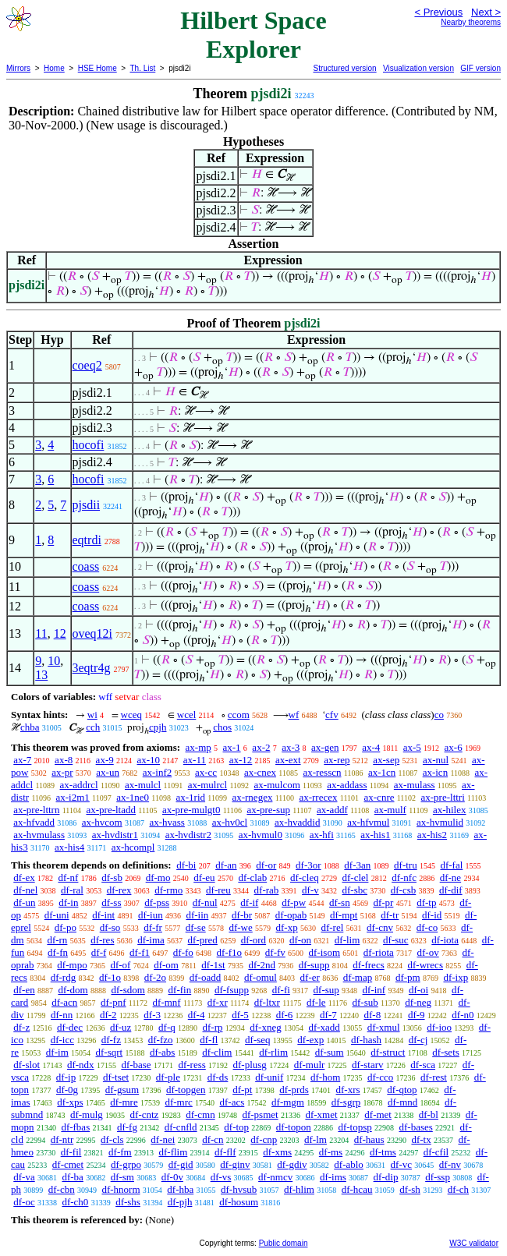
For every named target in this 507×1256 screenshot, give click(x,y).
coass (86, 566)
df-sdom (127, 990)
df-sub (365, 1002)
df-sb (111, 877)
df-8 (372, 1015)
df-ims (333, 1177)
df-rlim (273, 1052)
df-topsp (354, 1127)
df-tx (421, 1139)
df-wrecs (424, 965)
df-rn (57, 940)
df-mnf (167, 1002)
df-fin (180, 990)
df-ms (330, 1152)
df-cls (112, 1139)
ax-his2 (432, 834)
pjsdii (87, 504)
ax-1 (232, 747)
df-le (316, 1002)
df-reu (218, 890)
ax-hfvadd (34, 822)
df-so (110, 927)
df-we (240, 927)
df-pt (242, 1089)
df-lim (347, 940)
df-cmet (67, 1164)
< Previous (438, 12)
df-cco (380, 1077)
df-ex (23, 877)
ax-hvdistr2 (188, 834)
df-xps (70, 1102)
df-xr (217, 1002)
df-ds (218, 1077)
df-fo (183, 952)
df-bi (186, 865)
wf (294, 714)
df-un (24, 902)
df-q (167, 1027)
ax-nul (435, 760)
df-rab (266, 890)
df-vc (401, 1164)
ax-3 (291, 747)
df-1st (213, 965)
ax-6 (454, 747)
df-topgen (186, 1089)
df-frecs (368, 965)
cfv (332, 714)
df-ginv (235, 1164)
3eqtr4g (92, 667)
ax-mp (198, 747)
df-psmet (260, 1114)
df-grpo (126, 1164)
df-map (358, 977)
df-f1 (139, 952)
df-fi (281, 990)
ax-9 (105, 760)
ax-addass (347, 785)
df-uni (56, 915)
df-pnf (113, 1002)
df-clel (355, 877)
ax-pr (62, 772)
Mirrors (18, 68)
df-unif (269, 1077)
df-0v (172, 1177)
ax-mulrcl (208, 785)
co (439, 714)
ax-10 (148, 760)
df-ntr (62, 1139)
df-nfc (404, 877)
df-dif (451, 890)
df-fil (71, 1152)
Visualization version (418, 68)
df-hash (366, 1039)
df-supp (314, 965)
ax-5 (412, 747)
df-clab (252, 877)
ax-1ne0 (132, 797)
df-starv (367, 1064)
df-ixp (455, 977)
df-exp (310, 1039)
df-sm (122, 1177)
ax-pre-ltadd (111, 810)
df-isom (324, 952)
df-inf (374, 990)
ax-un (107, 772)
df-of (120, 965)
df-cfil (436, 1152)
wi (92, 714)
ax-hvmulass (39, 834)
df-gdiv (292, 1164)
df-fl (209, 1039)
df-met (378, 1114)
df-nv (450, 1164)
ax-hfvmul (368, 822)
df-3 (152, 1015)
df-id (431, 915)
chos (222, 727)
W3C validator (473, 1243)
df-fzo (160, 1039)
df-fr (153, 927)
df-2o (155, 977)
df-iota (445, 940)
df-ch (458, 1189)
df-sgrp (346, 1102)
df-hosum (238, 1202)
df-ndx (80, 1064)
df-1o (110, 977)
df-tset (116, 1077)
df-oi (418, 990)
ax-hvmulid (440, 822)
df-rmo (168, 890)
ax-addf (332, 810)
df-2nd (261, 965)
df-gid (180, 1164)
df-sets (445, 1052)
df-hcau (357, 1189)
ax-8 (64, 760)
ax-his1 (375, 834)
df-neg (418, 1002)
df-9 (416, 1015)
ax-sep (386, 760)
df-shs (127, 1202)
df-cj (418, 1039)
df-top (236, 1127)
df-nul (205, 902)
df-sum (329, 1052)
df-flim (172, 1152)
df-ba (72, 1177)
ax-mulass (414, 785)
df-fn (58, 952)
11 (41, 633)
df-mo (158, 877)
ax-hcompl (133, 847)
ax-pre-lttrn (36, 810)
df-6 (284, 1015)
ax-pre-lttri (443, 797)
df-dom (72, 990)
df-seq (258, 1039)
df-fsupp (231, 990)
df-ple (168, 1077)
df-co (427, 927)
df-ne (450, 877)
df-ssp (437, 1177)
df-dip (386, 1177)
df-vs (221, 1177)
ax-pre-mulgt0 (191, 810)
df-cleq (304, 877)
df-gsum (122, 1089)
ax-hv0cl (229, 822)
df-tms (383, 1152)
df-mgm (287, 1102)
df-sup (326, 990)
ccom (239, 714)
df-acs (232, 1102)
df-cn (212, 1139)
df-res (102, 940)
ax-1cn (381, 772)
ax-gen (325, 747)
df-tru (405, 865)
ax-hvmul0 (260, 834)
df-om (166, 965)
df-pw (294, 902)
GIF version (480, 68)
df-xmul (383, 1027)
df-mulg (86, 1114)
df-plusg (250, 1064)
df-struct (387, 1052)
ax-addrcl (79, 785)
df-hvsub (239, 1189)
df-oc (23, 1202)
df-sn (339, 902)
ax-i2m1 (73, 797)
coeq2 (87, 365)
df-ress (191, 1064)
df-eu (203, 877)
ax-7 (22, 760)
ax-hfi (322, 834)
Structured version (344, 68)
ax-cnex (260, 772)
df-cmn (200, 1114)
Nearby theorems (471, 22)
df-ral (72, 890)
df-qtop (402, 1089)
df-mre (123, 1102)
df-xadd (323, 1027)
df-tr (390, 915)
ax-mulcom (277, 785)
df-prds (294, 1089)
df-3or (308, 865)
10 (54, 660)
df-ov (428, 952)
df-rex (119, 890)
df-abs (163, 1052)
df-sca (422, 1064)
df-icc (62, 1039)
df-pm (407, 977)
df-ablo (348, 1164)
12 (60, 633)
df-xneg (265, 1027)
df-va (23, 1177)
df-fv (275, 952)
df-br (242, 915)
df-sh (409, 1189)
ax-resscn (322, 772)
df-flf (225, 1152)
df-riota (378, 952)
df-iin (197, 915)
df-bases (415, 1127)
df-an (225, 865)
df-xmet (321, 1114)
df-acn (64, 1002)
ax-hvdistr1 (115, 834)
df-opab (291, 915)
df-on (300, 940)
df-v (310, 890)
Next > (486, 12)
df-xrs (348, 1089)
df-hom (325, 1077)
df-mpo (72, 965)
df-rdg (63, 977)
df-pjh (180, 1202)
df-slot (26, 1064)
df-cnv (380, 927)
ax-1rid (191, 797)
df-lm (315, 1139)
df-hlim (299, 1189)
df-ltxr (267, 1002)
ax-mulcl (143, 785)
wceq (131, 714)
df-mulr (309, 1064)
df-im (57, 1052)
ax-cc (206, 772)
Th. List (143, 68)
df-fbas (75, 1127)
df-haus (369, 1139)
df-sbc (355, 890)
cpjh (157, 727)
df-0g (67, 1089)
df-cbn (61, 1189)
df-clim (217, 1052)
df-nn (62, 1015)
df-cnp (263, 1139)
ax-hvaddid (297, 822)
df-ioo (439, 1027)
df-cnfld (181, 1127)
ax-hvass (167, 822)
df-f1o (230, 952)
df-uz (120, 1027)
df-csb (404, 890)
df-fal (451, 865)
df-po (65, 927)
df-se (196, 927)
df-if (249, 902)
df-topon (293, 1127)
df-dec (70, 1027)
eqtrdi (87, 540)
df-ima (151, 940)
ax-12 (241, 760)
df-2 (108, 1015)
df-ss (111, 902)
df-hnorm (120, 1189)
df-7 (328, 1015)
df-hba (180, 1189)
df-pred (203, 940)
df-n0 (462, 1015)
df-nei (163, 1139)
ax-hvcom (102, 822)
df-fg (127, 1127)
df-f (99, 952)
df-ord (254, 940)
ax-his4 (69, 847)
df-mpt (343, 915)
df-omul (260, 977)
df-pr (383, 902)
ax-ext (287, 760)
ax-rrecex (318, 797)
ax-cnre (379, 797)
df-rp (213, 1027)
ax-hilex (449, 810)
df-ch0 (75, 1202)
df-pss (156, 902)
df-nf (68, 877)
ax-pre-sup (268, 810)
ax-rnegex (252, 797)
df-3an (357, 865)
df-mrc (178, 1102)
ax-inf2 (157, 772)
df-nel (25, 890)
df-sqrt (109, 1052)
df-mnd (402, 1102)
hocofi (89, 444)
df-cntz (144, 1114)
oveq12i (93, 633)
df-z (21, 1027)
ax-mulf (390, 810)
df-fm (120, 1152)
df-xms (277, 1152)
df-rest (433, 1077)
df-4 (196, 1015)
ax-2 (261, 747)
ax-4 (371, 747)
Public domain (283, 1243)
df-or (266, 865)
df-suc (396, 940)
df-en (23, 990)
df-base (136, 1064)
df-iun (150, 915)
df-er (310, 977)
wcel (187, 714)
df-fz (111, 1039)
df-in (68, 902)
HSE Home (97, 68)
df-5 (240, 1015)
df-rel (332, 927)
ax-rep (336, 760)
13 (41, 674)
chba (30, 727)
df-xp (287, 927)
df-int (103, 915)
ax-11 (194, 760)
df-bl (428, 1114)
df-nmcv (275, 1177)
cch (93, 727)
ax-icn (435, 772)
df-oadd (205, 977)
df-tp (426, 902)
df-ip (66, 1077)
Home (54, 68)
